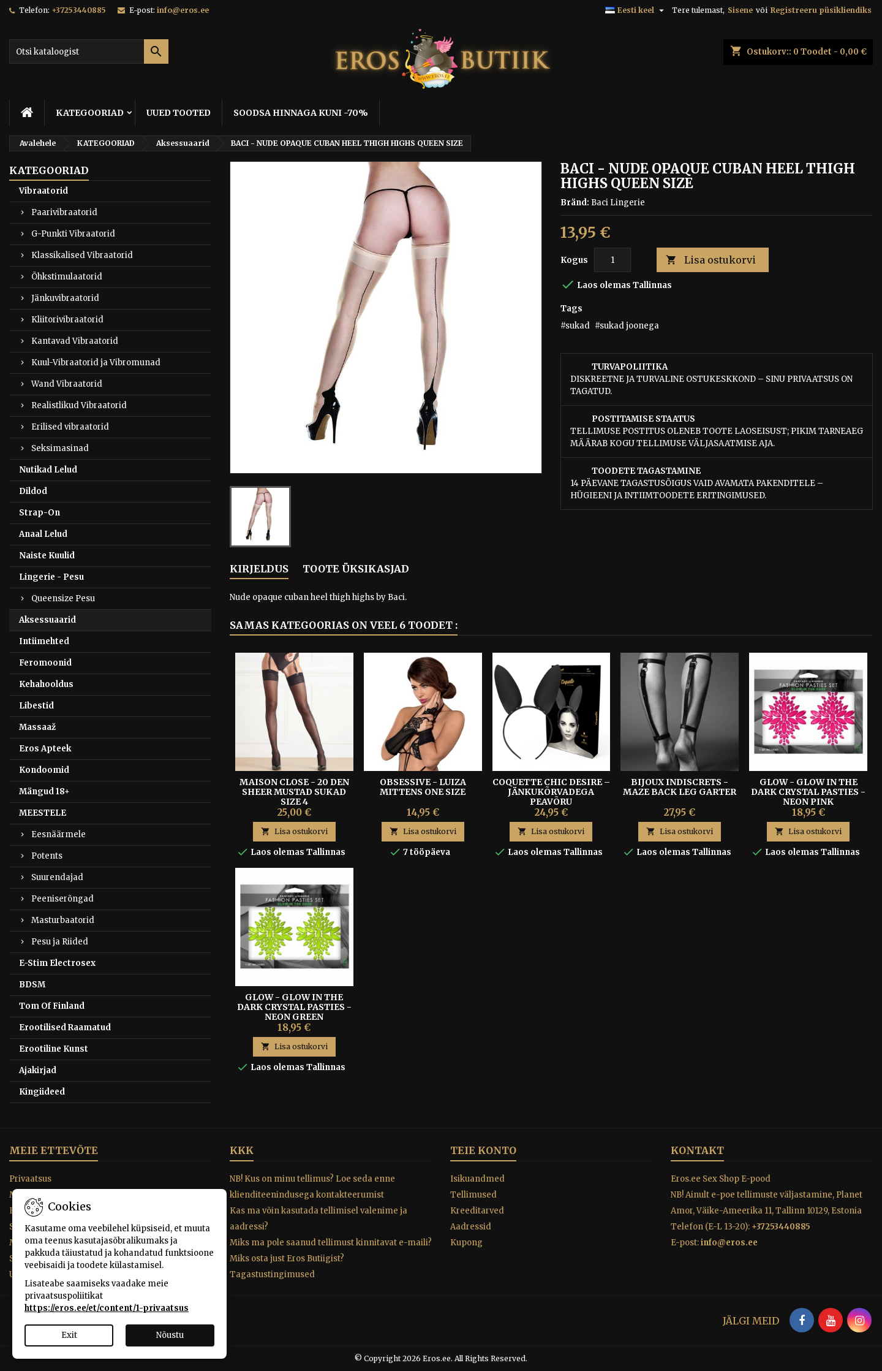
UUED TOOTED (178, 112)
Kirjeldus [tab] (259, 569)
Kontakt (697, 1150)
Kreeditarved (477, 1211)
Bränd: (574, 202)
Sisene (740, 10)
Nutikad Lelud (48, 470)
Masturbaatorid (62, 920)
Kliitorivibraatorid (67, 319)
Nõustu (170, 1335)
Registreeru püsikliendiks (821, 10)
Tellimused (473, 1195)
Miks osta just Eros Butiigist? (287, 1258)
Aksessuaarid (47, 620)
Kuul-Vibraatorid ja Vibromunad (95, 362)
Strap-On (39, 512)
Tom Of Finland (52, 1006)
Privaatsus (30, 1179)
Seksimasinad (60, 448)
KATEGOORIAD (90, 112)
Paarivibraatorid (64, 212)
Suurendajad (57, 877)
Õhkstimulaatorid (66, 277)
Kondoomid (44, 770)
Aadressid (470, 1226)
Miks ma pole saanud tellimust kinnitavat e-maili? (331, 1242)
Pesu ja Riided (59, 941)
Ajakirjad (37, 1070)
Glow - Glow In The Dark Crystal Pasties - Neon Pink (808, 792)
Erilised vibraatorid (70, 427)
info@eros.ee (183, 10)
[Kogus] (612, 260)
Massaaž (37, 727)
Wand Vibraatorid (66, 384)
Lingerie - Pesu (51, 577)
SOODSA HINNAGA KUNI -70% (300, 112)
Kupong (466, 1242)
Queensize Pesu (63, 598)
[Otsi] (88, 51)
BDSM (32, 984)
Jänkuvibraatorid (65, 298)
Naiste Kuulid (47, 555)
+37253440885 (78, 10)
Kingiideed (42, 1092)
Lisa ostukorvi (711, 260)
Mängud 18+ (44, 791)
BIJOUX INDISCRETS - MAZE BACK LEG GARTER (679, 787)
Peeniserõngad (62, 899)
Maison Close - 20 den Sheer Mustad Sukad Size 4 (294, 792)
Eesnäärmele (58, 834)
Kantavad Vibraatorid (74, 341)
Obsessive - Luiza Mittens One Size (423, 787)
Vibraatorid (43, 191)
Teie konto (483, 1150)
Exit (69, 1335)
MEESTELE (42, 813)
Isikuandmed (477, 1179)
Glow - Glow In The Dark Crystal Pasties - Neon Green (294, 1007)
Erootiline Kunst (53, 1049)
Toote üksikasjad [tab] (356, 569)
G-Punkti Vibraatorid (73, 234)
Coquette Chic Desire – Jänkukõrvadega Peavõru (551, 792)
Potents (46, 856)
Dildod (33, 491)
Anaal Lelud (43, 534)
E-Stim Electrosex (57, 963)
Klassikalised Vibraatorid (82, 255)
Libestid (36, 706)
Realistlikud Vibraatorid (79, 405)
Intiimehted (44, 641)
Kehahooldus (46, 684)
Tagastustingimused (272, 1274)
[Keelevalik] (636, 10)
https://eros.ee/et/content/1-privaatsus (106, 1308)
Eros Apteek (45, 748)
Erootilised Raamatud (65, 1027)
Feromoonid (45, 663)
